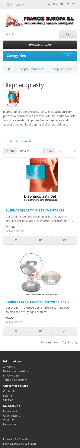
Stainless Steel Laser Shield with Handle (37, 301)
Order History (11, 415)
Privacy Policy (11, 375)
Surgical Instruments (32, 69)
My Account (10, 411)
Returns (7, 395)
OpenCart (24, 439)
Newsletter (9, 424)
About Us (9, 367)
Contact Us (9, 391)
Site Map (8, 400)
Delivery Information (15, 371)
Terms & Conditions (15, 380)
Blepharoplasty (62, 69)
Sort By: (10, 151)
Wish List (8, 420)
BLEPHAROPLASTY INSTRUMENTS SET (35, 210)
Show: (49, 151)
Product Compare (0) (18, 141)
